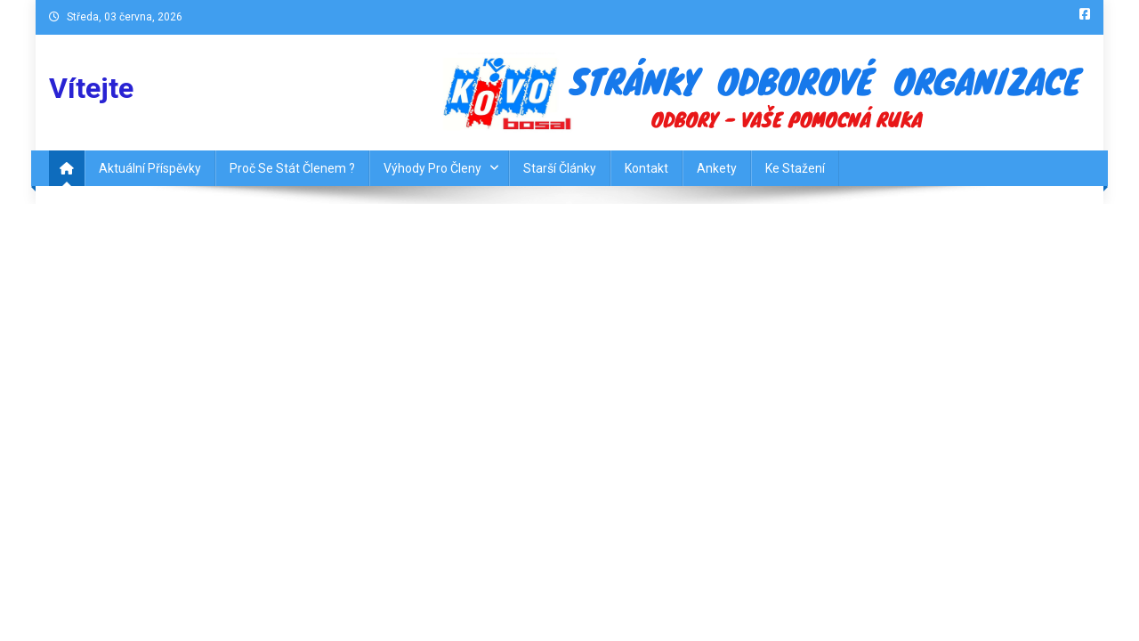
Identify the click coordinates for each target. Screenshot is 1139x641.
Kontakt (646, 168)
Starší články (559, 168)
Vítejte (91, 88)
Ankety (717, 168)
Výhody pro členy (432, 168)
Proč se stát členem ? (292, 168)
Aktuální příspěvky (150, 168)
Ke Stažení (795, 168)
